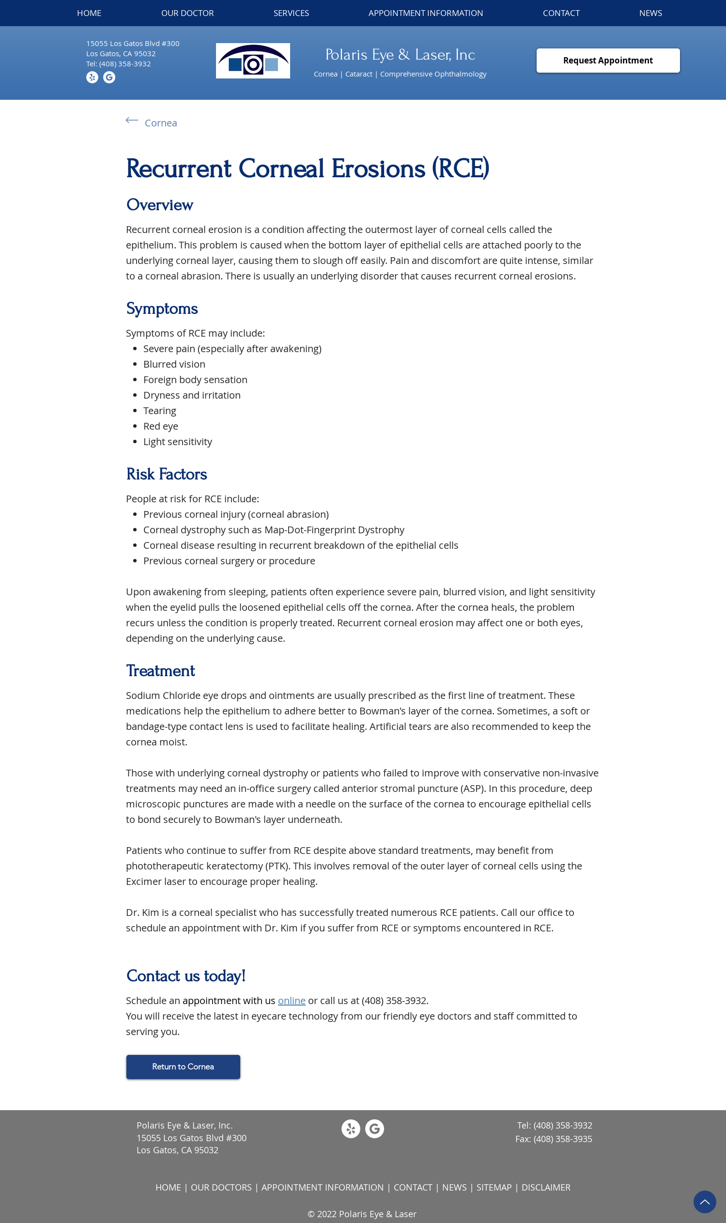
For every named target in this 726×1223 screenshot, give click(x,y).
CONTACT (413, 1187)
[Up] (705, 1202)
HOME (168, 1187)
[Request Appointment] (608, 60)
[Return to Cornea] (183, 1067)
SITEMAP (494, 1187)
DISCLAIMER (546, 1187)
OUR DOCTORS (221, 1187)
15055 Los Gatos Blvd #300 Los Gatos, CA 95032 (192, 1144)
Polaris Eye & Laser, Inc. (185, 1125)
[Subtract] (109, 77)
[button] (291, 13)
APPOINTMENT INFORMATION (323, 1187)
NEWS (454, 1187)
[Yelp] (92, 77)
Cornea (161, 122)
